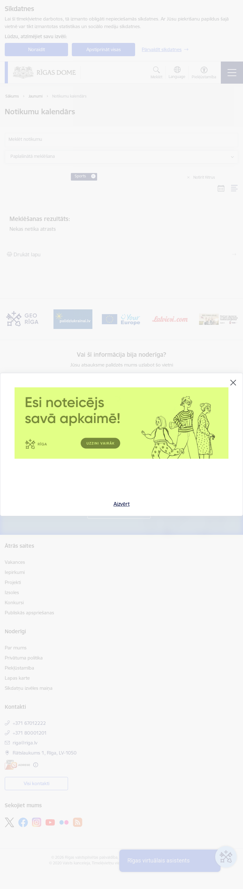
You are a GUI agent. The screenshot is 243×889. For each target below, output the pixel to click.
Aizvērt (122, 504)
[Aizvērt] (233, 382)
